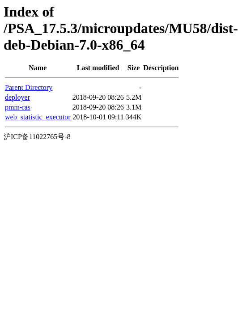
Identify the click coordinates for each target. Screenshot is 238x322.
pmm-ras (17, 107)
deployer (17, 97)
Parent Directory (28, 87)
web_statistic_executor (38, 117)
